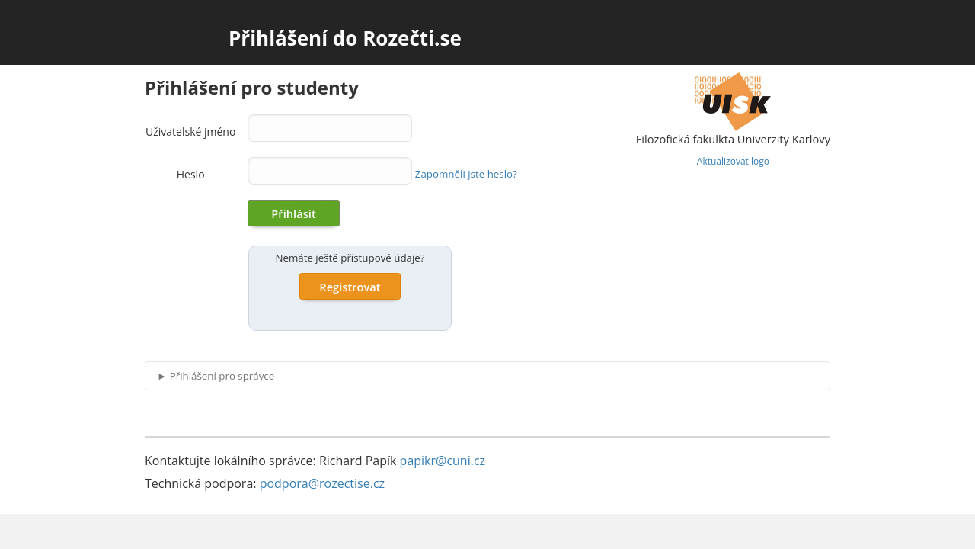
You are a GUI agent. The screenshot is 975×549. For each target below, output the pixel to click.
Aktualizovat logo (733, 161)
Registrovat (349, 286)
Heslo (191, 174)
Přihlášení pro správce (215, 376)
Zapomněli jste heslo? (466, 174)
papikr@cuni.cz (443, 460)
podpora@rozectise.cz (322, 483)
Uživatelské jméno (190, 131)
